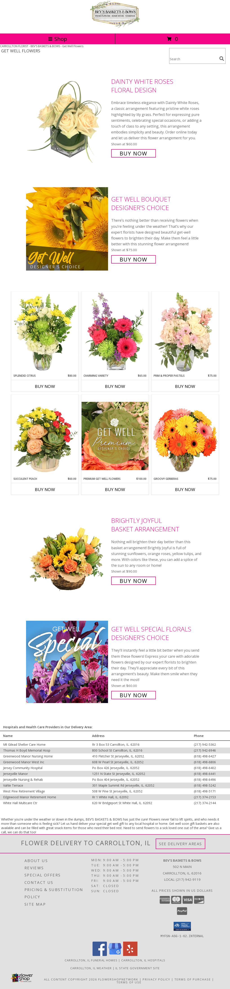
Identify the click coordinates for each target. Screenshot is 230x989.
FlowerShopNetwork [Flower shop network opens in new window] (118, 979)
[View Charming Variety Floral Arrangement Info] (115, 333)
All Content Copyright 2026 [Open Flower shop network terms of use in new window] (70, 979)
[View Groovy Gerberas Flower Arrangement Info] (185, 436)
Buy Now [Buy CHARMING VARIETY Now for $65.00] (115, 386)
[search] (221, 58)
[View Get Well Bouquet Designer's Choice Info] (67, 229)
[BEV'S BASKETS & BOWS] (115, 27)
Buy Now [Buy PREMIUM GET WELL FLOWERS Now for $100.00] (115, 489)
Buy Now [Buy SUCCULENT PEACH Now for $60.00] (45, 489)
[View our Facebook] (100, 954)
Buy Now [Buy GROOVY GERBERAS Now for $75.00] (185, 489)
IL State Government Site (137, 968)
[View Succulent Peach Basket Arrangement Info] (45, 436)
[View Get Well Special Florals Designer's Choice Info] (67, 661)
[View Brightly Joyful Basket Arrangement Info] (67, 550)
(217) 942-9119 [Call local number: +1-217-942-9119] (188, 879)
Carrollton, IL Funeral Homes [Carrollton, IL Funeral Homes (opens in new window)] (91, 960)
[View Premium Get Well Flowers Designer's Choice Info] (115, 436)
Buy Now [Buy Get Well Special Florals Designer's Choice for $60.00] (133, 695)
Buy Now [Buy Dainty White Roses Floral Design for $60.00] (133, 153)
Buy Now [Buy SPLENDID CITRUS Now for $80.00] (45, 386)
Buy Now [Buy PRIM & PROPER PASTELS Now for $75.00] (185, 386)
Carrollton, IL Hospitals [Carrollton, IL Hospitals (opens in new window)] (143, 960)
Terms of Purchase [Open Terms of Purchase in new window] (193, 979)
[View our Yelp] (130, 954)
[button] (182, 926)
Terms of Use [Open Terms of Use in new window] (129, 982)
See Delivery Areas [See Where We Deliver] (180, 843)
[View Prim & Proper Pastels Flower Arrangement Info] (185, 333)
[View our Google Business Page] (115, 954)
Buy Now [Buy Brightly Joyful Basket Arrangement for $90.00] (133, 580)
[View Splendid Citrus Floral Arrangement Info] (45, 333)
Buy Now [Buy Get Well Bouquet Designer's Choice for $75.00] (133, 259)
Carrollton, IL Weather (91, 968)
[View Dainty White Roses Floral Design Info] (67, 117)
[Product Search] (193, 59)
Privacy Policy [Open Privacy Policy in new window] (156, 979)
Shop (57, 38)
